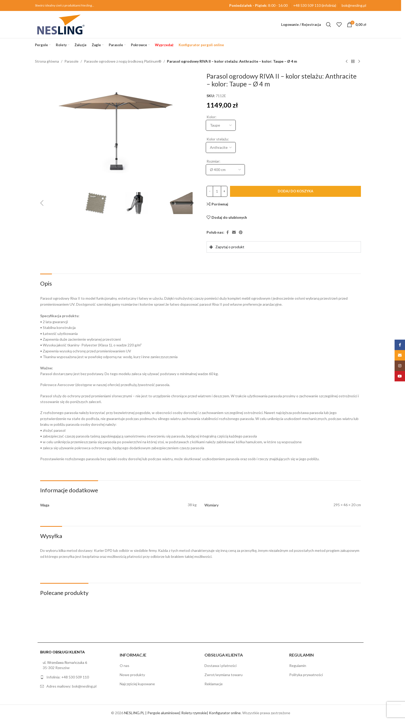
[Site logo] (61, 24)
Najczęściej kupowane (137, 684)
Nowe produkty (132, 674)
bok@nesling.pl (354, 5)
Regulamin (297, 665)
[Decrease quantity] (210, 191)
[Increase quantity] (224, 191)
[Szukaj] (328, 24)
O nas (124, 665)
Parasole (71, 61)
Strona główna (47, 61)
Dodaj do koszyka (295, 191)
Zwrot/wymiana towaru (223, 674)
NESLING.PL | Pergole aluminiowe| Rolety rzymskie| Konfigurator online (182, 713)
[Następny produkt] (359, 61)
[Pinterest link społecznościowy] (240, 232)
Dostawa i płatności (220, 665)
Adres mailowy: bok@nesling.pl (71, 686)
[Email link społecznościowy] (234, 232)
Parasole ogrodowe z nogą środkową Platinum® (122, 61)
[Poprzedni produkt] (346, 61)
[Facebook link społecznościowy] (227, 232)
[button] (41, 203)
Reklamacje (213, 684)
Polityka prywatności (306, 674)
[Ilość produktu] (217, 191)
